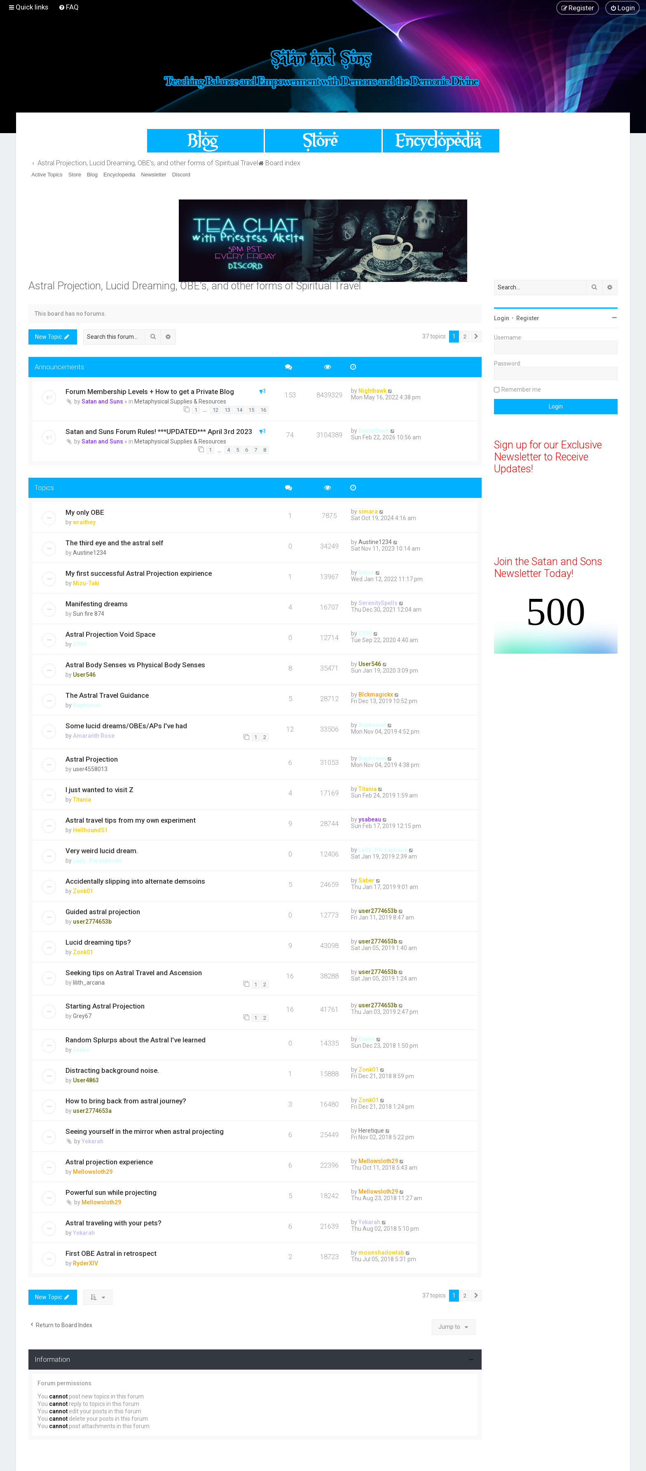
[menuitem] (68, 7)
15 (251, 410)
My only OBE (85, 512)
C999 (80, 644)
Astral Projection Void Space (110, 634)
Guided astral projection (103, 912)
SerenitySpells (378, 603)
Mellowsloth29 (92, 1171)
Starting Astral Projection (105, 1006)
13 (227, 410)
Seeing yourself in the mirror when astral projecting (145, 1131)
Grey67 (82, 1016)
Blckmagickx (375, 694)
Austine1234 (89, 552)
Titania (82, 799)
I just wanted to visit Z (99, 790)
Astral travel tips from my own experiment (131, 820)
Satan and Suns (102, 401)
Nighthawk (372, 390)
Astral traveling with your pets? (114, 1223)
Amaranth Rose (94, 735)
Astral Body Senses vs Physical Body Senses (135, 665)
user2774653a (92, 1110)
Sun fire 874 (88, 613)
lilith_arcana (89, 982)
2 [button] (464, 336)
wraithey (84, 522)
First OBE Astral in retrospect (111, 1253)
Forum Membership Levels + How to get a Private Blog (150, 391)
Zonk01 (83, 891)
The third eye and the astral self (114, 543)
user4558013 (90, 769)
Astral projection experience (109, 1162)
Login (501, 318)
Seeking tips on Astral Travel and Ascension (134, 973)
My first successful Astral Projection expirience (139, 573)
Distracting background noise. (112, 1070)
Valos (366, 572)
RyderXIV (85, 1263)
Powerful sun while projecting (111, 1192)
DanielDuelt (373, 430)
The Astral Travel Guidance (107, 695)
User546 (84, 674)
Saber (366, 880)
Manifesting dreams (97, 604)
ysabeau (369, 819)
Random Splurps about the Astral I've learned (136, 1040)
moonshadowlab (381, 1252)
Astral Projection (92, 759)
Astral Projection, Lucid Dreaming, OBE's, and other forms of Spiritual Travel (194, 286)
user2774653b (92, 921)
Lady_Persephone (97, 860)
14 (239, 410)
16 (263, 410)
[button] (476, 337)
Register (527, 318)
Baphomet (87, 705)
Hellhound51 (90, 830)
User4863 (86, 1080)
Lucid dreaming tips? (98, 942)
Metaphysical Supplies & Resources (180, 401)
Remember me (521, 389)
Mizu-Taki (86, 583)
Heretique (371, 1130)
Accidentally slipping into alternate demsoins (135, 881)
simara (368, 511)
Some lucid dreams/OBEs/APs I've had (126, 726)
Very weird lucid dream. (102, 851)
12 (215, 410)
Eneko (81, 1049)
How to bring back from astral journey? (126, 1101)
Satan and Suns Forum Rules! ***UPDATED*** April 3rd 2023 (159, 431)
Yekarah (92, 1141)
